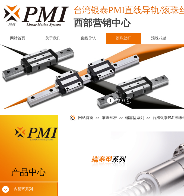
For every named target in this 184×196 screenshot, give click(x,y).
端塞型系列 (134, 118)
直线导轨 (88, 38)
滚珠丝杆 (109, 118)
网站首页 (85, 118)
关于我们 (53, 38)
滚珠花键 (158, 38)
